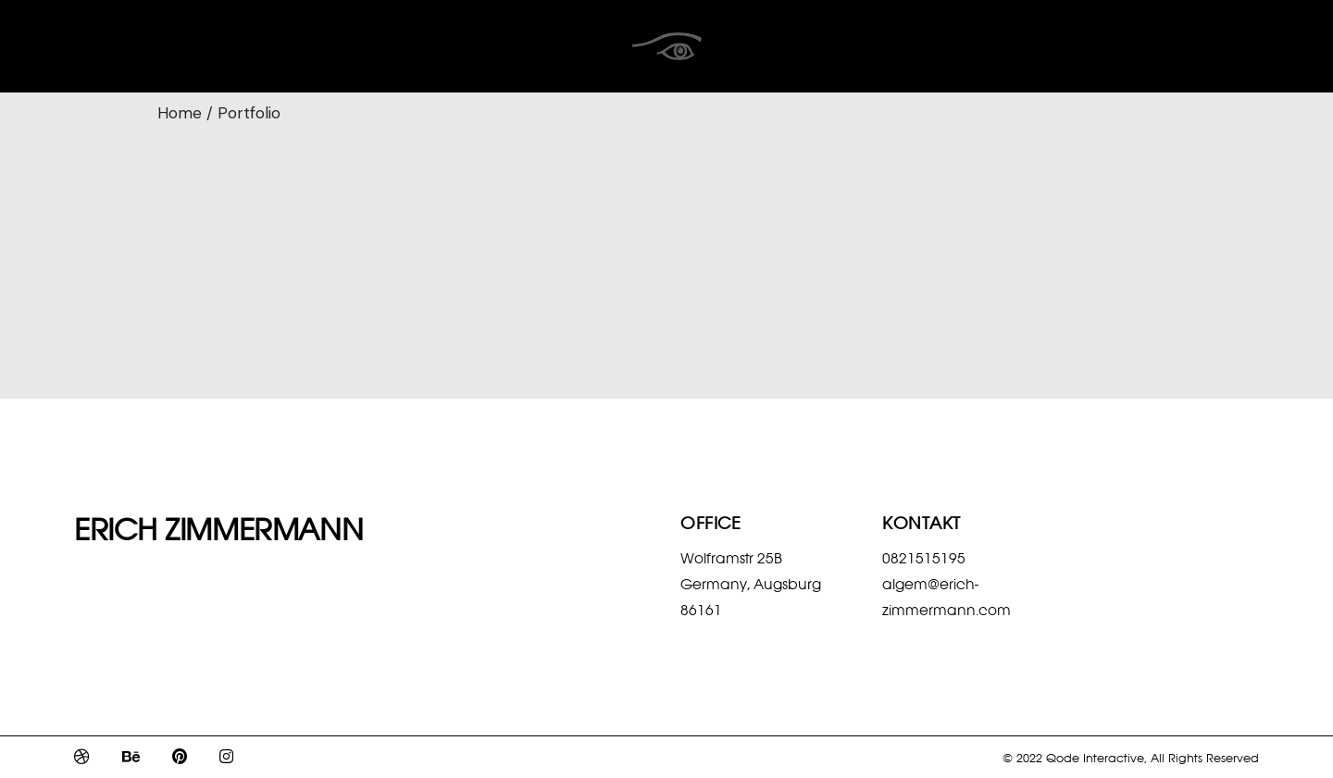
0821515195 (923, 558)
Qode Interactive (1095, 757)
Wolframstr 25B (731, 558)
